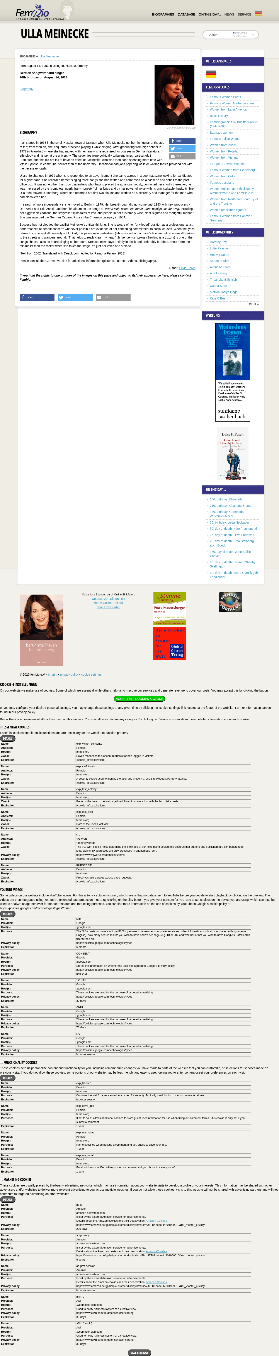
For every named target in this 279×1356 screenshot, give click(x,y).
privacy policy (69, 674)
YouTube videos (11, 889)
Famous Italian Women (225, 138)
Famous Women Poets (225, 97)
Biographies (163, 14)
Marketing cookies (15, 1179)
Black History (219, 116)
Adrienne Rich (219, 261)
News (229, 14)
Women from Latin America (228, 109)
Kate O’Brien (218, 298)
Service (244, 14)
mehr (252, 304)
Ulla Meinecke (49, 56)
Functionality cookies (18, 1062)
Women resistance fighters (228, 210)
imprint (52, 674)
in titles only (240, 36)
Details (7, 738)
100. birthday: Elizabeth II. (227, 499)
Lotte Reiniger (219, 248)
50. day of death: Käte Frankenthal (233, 528)
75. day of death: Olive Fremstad (232, 535)
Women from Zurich (223, 145)
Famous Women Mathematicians (232, 103)
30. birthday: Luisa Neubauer (229, 522)
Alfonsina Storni (220, 267)
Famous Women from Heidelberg (232, 170)
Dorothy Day (218, 242)
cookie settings (91, 674)
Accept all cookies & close (139, 698)
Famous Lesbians (222, 182)
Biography (26, 89)
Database (186, 14)
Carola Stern (218, 285)
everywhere (240, 32)
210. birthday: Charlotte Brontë (231, 505)
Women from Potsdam (225, 151)
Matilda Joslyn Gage (224, 292)
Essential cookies (14, 727)
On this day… (210, 14)
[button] (182, 141)
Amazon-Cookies (156, 1220)
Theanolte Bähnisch (223, 279)
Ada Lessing (218, 273)
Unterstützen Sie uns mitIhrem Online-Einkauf (108, 603)
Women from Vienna (224, 157)
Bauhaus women (221, 132)
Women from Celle (222, 176)
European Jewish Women (227, 164)
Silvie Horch (187, 268)
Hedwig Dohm (219, 254)
